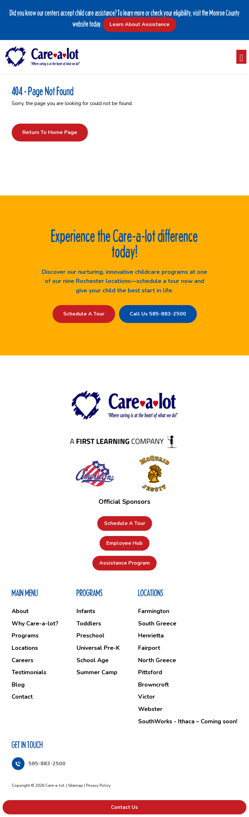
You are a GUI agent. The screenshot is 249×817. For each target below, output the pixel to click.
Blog (18, 685)
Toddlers (89, 623)
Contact (22, 697)
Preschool (90, 635)
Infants (86, 611)
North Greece (157, 660)
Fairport (149, 648)
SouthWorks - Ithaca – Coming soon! (187, 721)
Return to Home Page (49, 132)
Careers (22, 660)
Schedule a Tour (83, 313)
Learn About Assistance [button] (140, 24)
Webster (150, 709)
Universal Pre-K (98, 648)
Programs (25, 635)
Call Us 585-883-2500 (158, 313)
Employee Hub (124, 543)
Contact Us (124, 807)
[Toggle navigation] (241, 57)
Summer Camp (97, 672)
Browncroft (153, 685)
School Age (93, 660)
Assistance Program (124, 563)
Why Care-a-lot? (35, 623)
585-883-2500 (47, 764)
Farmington (153, 611)
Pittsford (150, 672)
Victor (146, 697)
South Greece (157, 623)
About (20, 611)
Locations (25, 648)
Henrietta (151, 635)
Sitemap (75, 785)
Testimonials (29, 672)
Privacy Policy (98, 785)
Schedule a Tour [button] (124, 523)
